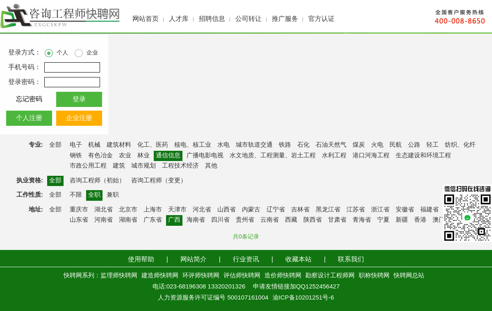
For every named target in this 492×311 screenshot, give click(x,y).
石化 (303, 145)
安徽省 (405, 210)
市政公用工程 (88, 166)
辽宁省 (275, 210)
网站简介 (193, 259)
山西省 (226, 210)
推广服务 (285, 19)
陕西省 (312, 220)
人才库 (179, 19)
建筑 (119, 166)
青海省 (362, 220)
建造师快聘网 (159, 275)
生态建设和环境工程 (423, 155)
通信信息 (168, 155)
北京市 (128, 210)
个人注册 (29, 118)
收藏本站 (298, 259)
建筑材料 (119, 145)
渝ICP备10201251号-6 (303, 298)
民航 (396, 145)
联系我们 (351, 259)
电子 (76, 145)
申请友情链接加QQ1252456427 (296, 287)
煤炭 (359, 145)
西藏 (291, 220)
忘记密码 (29, 99)
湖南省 (128, 220)
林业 (143, 155)
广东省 (153, 220)
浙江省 (380, 210)
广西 (174, 220)
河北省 (202, 210)
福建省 (429, 210)
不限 (76, 195)
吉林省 (300, 210)
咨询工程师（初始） (97, 180)
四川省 (220, 220)
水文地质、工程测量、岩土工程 (273, 155)
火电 (377, 145)
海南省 (196, 220)
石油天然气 (331, 145)
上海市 (153, 210)
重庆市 (79, 210)
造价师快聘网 (282, 275)
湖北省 (103, 210)
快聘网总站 (409, 275)
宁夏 (383, 220)
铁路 (285, 145)
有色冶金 (100, 155)
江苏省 (355, 210)
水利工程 (334, 155)
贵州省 (245, 220)
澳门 (439, 220)
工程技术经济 (180, 166)
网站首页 (145, 19)
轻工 (432, 145)
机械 (94, 145)
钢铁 (76, 155)
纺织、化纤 (460, 145)
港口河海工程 (371, 155)
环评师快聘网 (200, 275)
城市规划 (143, 166)
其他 (211, 166)
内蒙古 (251, 210)
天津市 (177, 210)
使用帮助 (141, 259)
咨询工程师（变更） (159, 180)
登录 (79, 99)
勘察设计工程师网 (330, 275)
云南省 (269, 220)
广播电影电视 (205, 155)
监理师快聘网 (118, 275)
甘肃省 (337, 220)
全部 (55, 145)
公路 (414, 145)
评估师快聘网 (241, 275)
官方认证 (321, 19)
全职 (94, 195)
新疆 (402, 220)
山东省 (79, 220)
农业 (125, 155)
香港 (420, 220)
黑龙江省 (328, 210)
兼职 (113, 195)
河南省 (103, 220)
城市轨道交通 (254, 145)
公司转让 (248, 19)
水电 (223, 145)
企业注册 (79, 118)
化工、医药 (152, 145)
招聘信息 (212, 19)
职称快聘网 (374, 275)
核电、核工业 (192, 145)
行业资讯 (246, 259)
